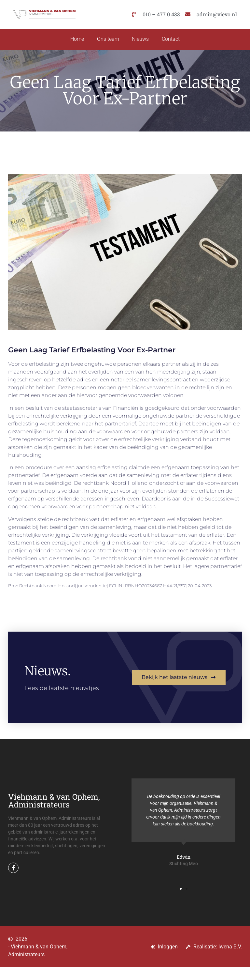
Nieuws (140, 39)
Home (77, 39)
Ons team (108, 39)
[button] (181, 889)
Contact (171, 39)
